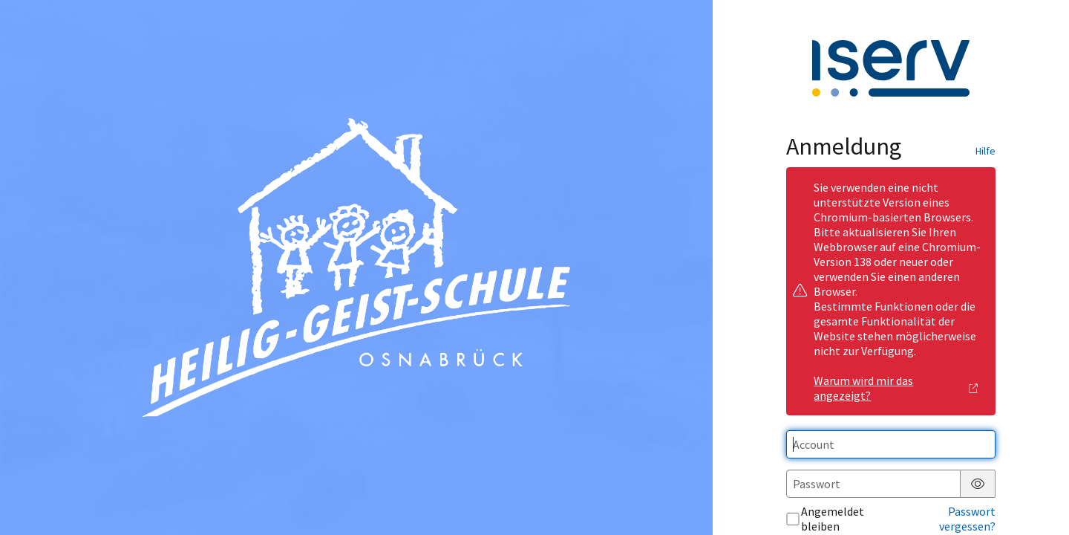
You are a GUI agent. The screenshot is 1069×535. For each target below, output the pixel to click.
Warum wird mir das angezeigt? (896, 388)
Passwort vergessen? (967, 519)
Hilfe (985, 151)
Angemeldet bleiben (825, 519)
